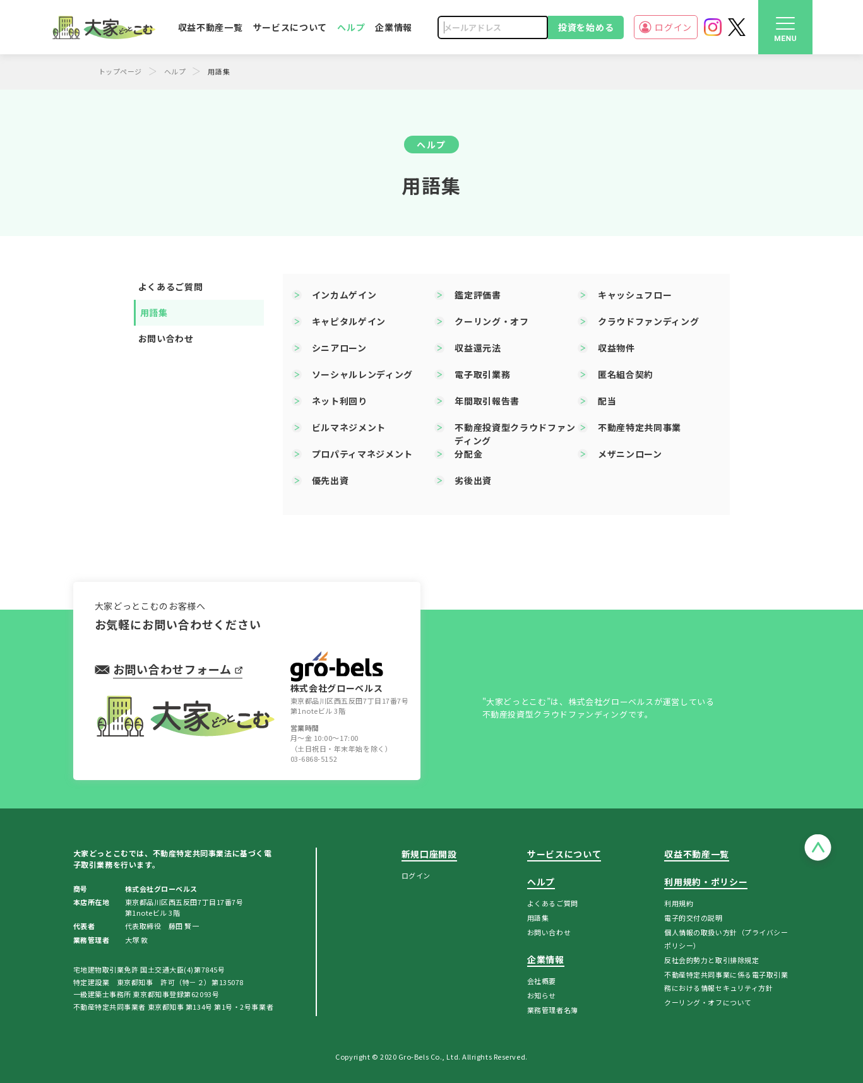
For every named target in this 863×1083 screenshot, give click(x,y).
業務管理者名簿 (552, 1010)
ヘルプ (351, 27)
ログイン (665, 27)
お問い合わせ (166, 338)
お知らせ (541, 995)
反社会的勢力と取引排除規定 (711, 960)
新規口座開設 (429, 854)
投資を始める (586, 27)
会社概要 (541, 981)
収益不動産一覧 (210, 27)
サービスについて (290, 27)
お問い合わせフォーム (177, 669)
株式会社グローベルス (336, 672)
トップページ (120, 71)
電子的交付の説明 (693, 918)
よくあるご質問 (170, 286)
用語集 (154, 312)
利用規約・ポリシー (705, 881)
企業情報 (393, 27)
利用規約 (678, 903)
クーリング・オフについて (708, 1002)
